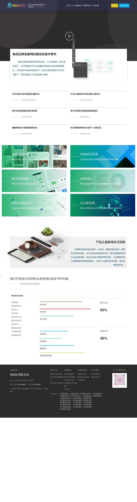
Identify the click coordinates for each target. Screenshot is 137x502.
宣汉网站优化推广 (76, 396)
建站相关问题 (95, 377)
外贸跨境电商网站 (70, 377)
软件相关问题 (95, 374)
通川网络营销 (87, 398)
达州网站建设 (64, 394)
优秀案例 (77, 5)
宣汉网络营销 (64, 396)
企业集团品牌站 (69, 374)
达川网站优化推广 (66, 409)
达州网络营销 (74, 394)
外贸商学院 (86, 5)
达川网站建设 (77, 407)
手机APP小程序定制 (56, 383)
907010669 (21, 384)
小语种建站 (81, 380)
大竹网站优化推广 (66, 407)
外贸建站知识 (82, 374)
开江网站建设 (77, 402)
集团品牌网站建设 (56, 374)
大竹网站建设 (77, 405)
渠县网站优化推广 (66, 402)
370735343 (36, 384)
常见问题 (95, 5)
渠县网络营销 (87, 400)
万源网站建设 (87, 396)
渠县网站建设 (77, 400)
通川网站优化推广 (66, 400)
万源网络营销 (97, 396)
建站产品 (69, 5)
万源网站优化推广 (66, 398)
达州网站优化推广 (86, 394)
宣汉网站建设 (97, 394)
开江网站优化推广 (66, 405)
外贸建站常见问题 (83, 377)
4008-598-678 (19, 375)
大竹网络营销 (87, 405)
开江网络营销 (87, 402)
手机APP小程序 (69, 380)
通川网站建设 (77, 398)
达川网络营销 (87, 407)
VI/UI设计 (67, 389)
